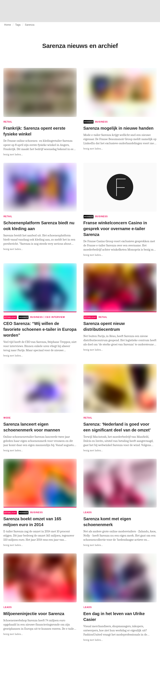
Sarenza (29, 24)
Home (7, 24)
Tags (18, 24)
